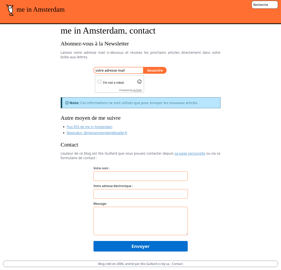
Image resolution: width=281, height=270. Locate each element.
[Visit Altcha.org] (139, 82)
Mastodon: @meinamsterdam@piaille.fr (97, 132)
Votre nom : (101, 168)
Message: (100, 204)
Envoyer (140, 246)
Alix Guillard (148, 264)
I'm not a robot (113, 83)
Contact (177, 264)
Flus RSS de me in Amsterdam (90, 126)
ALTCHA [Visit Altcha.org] (137, 90)
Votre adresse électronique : (113, 186)
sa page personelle (190, 153)
